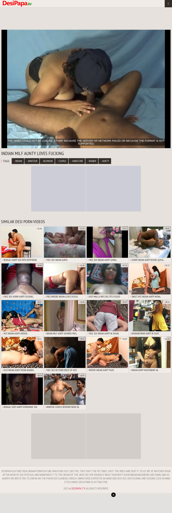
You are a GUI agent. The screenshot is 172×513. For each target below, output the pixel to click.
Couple (61, 161)
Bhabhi (91, 161)
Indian (18, 161)
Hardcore (77, 161)
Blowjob (47, 161)
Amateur (31, 161)
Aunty (105, 161)
